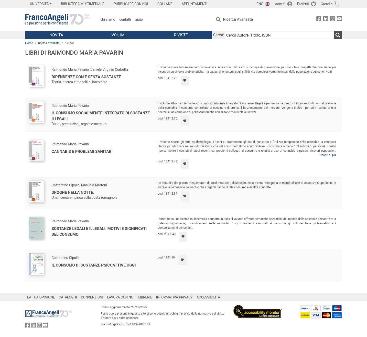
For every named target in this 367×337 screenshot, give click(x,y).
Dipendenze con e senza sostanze (86, 77)
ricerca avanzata (49, 43)
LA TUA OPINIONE (41, 297)
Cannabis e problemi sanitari (82, 151)
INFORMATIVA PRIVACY (174, 297)
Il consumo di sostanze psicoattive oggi (94, 265)
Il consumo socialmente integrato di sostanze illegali (101, 116)
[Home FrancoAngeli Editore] (57, 19)
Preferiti (303, 4)
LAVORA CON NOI (120, 297)
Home (29, 43)
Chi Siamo (107, 19)
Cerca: (218, 35)
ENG (260, 4)
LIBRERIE (145, 297)
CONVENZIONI (92, 297)
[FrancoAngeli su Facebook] (318, 19)
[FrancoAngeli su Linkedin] (325, 19)
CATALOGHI (68, 297)
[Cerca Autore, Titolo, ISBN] (279, 35)
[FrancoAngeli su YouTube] (339, 19)
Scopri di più (328, 155)
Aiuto (139, 19)
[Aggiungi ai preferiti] (185, 81)
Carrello (327, 4)
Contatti (125, 19)
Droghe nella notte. (73, 192)
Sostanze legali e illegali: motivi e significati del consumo (99, 231)
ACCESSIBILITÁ (208, 297)
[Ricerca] (338, 35)
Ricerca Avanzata (238, 19)
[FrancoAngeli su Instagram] (332, 19)
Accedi (280, 4)
